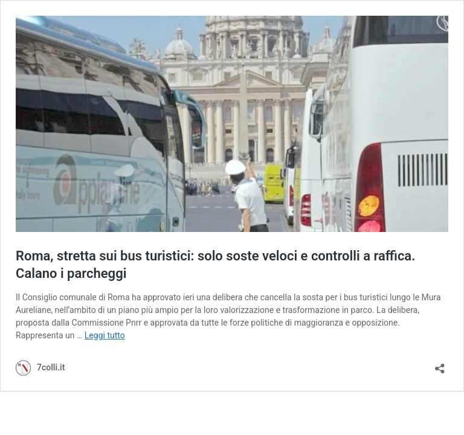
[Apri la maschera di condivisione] (439, 364)
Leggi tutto (105, 335)
